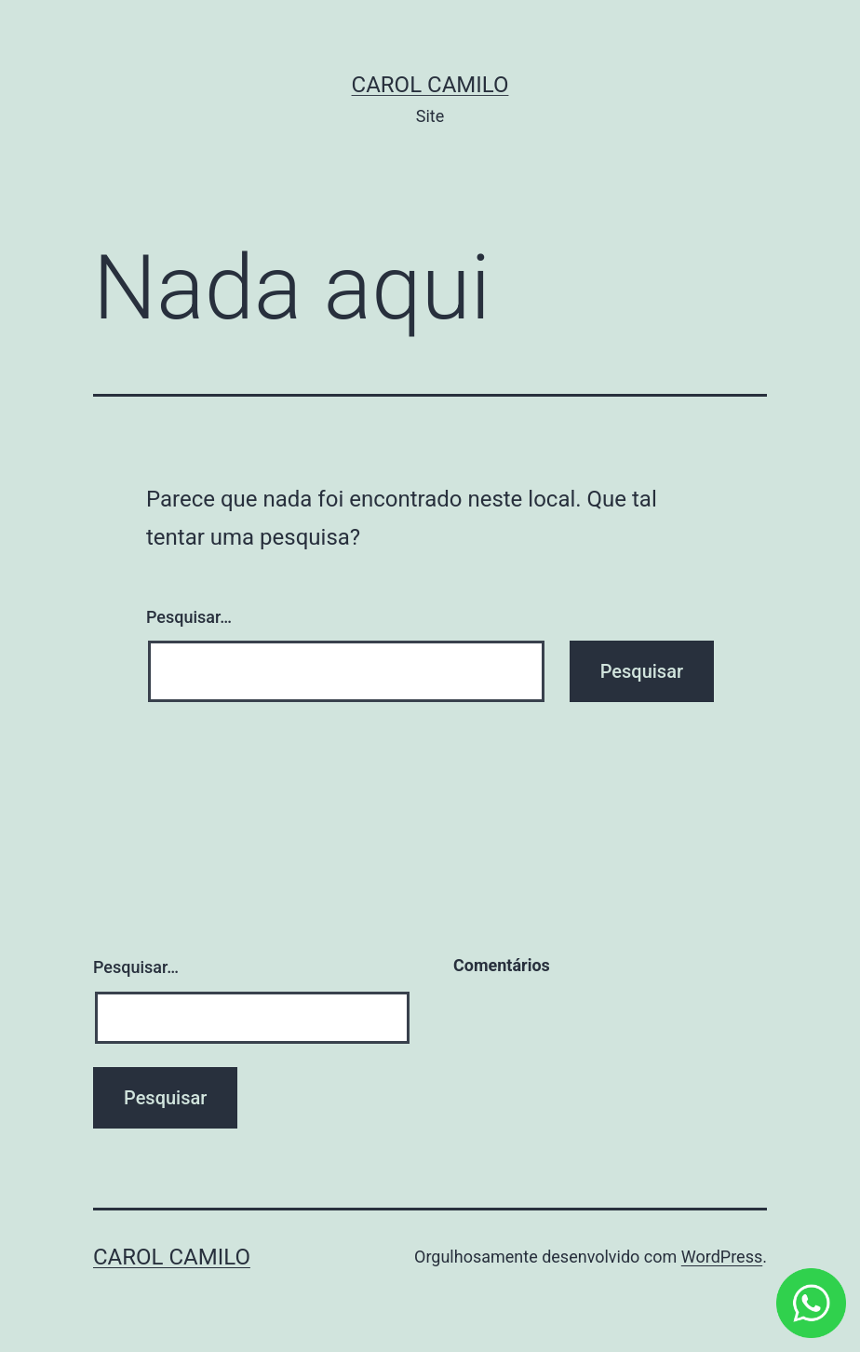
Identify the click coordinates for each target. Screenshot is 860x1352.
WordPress (721, 1256)
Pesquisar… (189, 617)
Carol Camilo (430, 85)
